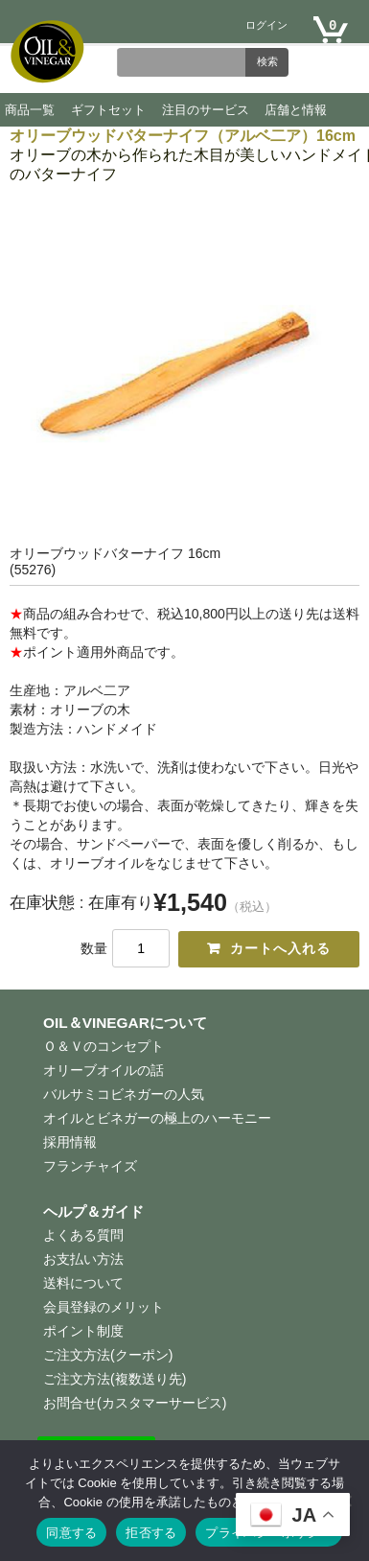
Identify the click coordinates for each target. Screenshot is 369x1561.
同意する (71, 1533)
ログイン (266, 26)
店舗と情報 (296, 110)
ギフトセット (108, 110)
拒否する (151, 1533)
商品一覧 (30, 110)
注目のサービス (205, 110)
